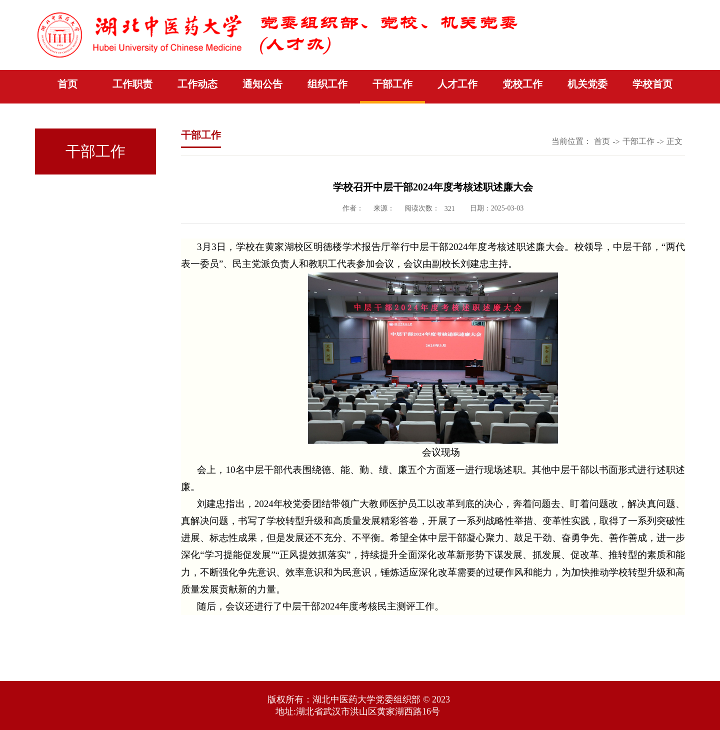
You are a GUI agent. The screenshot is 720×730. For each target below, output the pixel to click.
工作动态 (198, 84)
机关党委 (588, 84)
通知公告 (262, 84)
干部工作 (392, 84)
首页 (68, 84)
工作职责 (132, 84)
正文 (674, 141)
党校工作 (522, 84)
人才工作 (458, 84)
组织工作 (328, 84)
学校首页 (652, 84)
